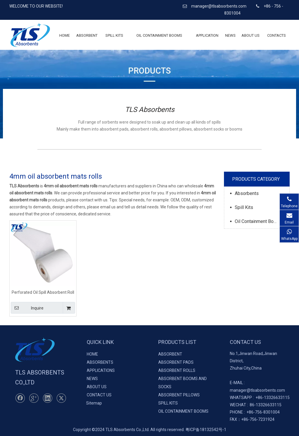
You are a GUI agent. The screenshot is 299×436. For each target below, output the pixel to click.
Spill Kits (244, 207)
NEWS (92, 378)
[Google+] (34, 398)
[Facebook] (20, 398)
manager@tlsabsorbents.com (219, 6)
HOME (92, 354)
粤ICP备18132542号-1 (205, 429)
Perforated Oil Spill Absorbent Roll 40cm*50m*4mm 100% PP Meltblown (43, 292)
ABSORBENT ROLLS (176, 370)
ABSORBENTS (100, 362)
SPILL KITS (168, 403)
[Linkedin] (47, 398)
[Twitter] (61, 398)
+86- (259, 397)
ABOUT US (97, 386)
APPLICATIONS (101, 370)
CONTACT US (99, 395)
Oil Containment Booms (259, 221)
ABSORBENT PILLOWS (179, 395)
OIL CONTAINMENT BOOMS (183, 411)
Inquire (27, 308)
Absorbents (247, 193)
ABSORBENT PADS (176, 362)
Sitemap (94, 403)
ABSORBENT (170, 354)
